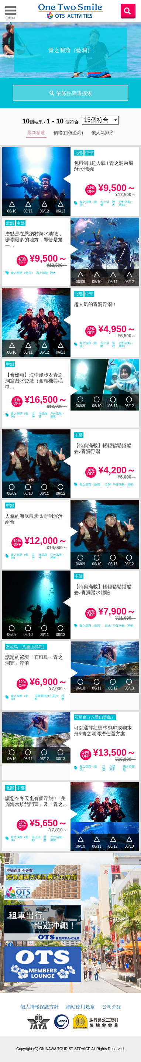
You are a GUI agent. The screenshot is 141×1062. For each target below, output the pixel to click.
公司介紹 (111, 1007)
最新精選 (36, 132)
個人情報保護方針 (39, 1007)
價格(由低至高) (68, 132)
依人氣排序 (103, 132)
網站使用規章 (80, 1007)
